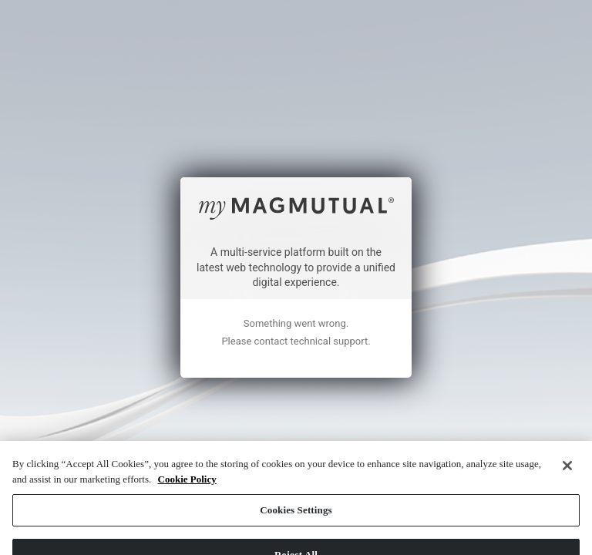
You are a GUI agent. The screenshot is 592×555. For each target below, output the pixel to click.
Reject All (296, 490)
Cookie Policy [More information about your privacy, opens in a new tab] (187, 414)
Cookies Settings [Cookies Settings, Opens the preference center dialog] (295, 446)
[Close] (567, 402)
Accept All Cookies (295, 534)
